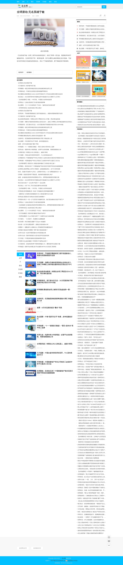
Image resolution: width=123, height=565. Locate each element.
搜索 (104, 7)
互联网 (38, 1)
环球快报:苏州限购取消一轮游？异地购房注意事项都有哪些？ (36, 191)
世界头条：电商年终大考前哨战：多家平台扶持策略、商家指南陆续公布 (39, 149)
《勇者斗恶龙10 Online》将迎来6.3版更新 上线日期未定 (94, 420)
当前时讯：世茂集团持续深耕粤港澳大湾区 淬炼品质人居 (35, 138)
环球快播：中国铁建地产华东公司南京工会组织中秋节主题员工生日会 (39, 160)
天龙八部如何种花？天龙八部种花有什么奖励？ (92, 522)
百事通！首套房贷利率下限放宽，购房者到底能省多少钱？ (35, 174)
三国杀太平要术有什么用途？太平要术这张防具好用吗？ (94, 173)
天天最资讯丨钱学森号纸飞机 (27, 85)
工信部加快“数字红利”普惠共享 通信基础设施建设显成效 (94, 447)
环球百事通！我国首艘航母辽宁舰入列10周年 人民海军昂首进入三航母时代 (100, 289)
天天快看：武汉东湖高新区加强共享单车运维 (91, 262)
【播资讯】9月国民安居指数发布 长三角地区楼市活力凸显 (35, 194)
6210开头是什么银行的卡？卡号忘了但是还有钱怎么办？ (94, 329)
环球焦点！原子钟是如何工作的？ (88, 361)
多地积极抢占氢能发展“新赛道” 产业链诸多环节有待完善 (94, 111)
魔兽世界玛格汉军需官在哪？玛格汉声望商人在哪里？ (94, 162)
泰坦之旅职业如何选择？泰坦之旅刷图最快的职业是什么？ (95, 146)
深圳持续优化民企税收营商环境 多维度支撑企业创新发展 (94, 434)
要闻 (18, 1)
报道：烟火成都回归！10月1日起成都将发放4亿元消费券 (94, 348)
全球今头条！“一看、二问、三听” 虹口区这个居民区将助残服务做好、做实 (100, 479)
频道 (50, 1)
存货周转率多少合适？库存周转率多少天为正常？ (92, 321)
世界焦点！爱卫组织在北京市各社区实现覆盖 (91, 219)
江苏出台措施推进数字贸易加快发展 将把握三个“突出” (94, 463)
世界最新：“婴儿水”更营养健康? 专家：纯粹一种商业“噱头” (95, 493)
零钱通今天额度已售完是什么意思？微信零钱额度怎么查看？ (96, 184)
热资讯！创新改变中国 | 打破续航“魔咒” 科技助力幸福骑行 (95, 498)
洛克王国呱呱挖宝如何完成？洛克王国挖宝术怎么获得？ (94, 383)
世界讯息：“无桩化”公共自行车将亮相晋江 (90, 254)
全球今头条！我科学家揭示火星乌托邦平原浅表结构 (33, 235)
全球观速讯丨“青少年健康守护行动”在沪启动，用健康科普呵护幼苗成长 (99, 474)
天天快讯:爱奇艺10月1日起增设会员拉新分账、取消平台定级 (96, 278)
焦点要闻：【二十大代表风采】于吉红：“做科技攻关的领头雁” (36, 105)
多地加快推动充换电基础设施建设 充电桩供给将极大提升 (94, 444)
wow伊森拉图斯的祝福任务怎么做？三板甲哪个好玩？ (94, 152)
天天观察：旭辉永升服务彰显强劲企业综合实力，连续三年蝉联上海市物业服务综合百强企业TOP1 (47, 122)
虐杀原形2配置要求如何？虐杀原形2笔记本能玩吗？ (93, 530)
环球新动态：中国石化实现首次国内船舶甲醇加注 (33, 91)
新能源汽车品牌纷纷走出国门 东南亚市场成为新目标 (93, 221)
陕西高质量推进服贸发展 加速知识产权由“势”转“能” (93, 240)
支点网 (64, 558)
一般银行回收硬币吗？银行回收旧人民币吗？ (91, 187)
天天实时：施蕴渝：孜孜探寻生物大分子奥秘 (91, 506)
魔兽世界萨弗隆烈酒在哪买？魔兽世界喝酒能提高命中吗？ (95, 165)
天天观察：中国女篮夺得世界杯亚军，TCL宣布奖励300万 (35, 155)
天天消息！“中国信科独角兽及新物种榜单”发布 (32, 238)
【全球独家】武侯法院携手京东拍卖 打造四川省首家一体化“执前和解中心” (100, 136)
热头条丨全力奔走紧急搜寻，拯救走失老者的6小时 (33, 224)
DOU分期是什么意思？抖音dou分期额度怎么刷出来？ (94, 324)
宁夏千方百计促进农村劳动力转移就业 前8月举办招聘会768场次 (97, 227)
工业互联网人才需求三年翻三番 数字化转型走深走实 (93, 235)
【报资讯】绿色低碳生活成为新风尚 (88, 442)
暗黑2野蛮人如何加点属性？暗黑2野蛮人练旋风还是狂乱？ (95, 168)
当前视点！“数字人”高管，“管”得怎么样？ (90, 337)
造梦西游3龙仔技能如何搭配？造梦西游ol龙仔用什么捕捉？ (95, 391)
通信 (32, 1)
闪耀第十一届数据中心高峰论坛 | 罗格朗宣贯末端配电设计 (35, 227)
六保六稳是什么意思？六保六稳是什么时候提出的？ (93, 189)
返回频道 (29, 72)
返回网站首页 (23, 548)
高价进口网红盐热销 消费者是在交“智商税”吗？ (92, 232)
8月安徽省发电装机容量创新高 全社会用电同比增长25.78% (95, 106)
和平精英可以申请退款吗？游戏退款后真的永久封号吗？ (94, 388)
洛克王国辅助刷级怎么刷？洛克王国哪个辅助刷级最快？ (94, 399)
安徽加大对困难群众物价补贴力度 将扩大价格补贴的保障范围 (96, 466)
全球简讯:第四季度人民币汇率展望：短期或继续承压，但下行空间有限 (39, 169)
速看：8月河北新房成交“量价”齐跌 (28, 144)
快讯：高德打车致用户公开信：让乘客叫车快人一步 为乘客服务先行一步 (39, 171)
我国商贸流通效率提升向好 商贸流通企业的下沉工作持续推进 (96, 197)
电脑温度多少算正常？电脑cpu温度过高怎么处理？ (93, 302)
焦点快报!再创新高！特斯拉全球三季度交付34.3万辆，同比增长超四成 (39, 119)
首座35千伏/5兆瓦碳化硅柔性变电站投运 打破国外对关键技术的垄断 (98, 203)
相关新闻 (20, 80)
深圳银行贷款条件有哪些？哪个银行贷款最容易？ (33, 230)
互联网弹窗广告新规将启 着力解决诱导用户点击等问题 (94, 455)
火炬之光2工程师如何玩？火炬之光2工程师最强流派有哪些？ (96, 525)
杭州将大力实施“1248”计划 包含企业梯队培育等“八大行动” (95, 205)
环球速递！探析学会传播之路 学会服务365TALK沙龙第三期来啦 (37, 246)
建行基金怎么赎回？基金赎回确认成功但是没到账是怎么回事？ (96, 415)
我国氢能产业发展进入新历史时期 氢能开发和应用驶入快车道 (96, 119)
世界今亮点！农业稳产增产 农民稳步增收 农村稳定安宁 (94, 366)
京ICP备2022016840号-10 (58, 560)
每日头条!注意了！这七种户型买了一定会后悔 (31, 183)
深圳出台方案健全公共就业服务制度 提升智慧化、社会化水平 (96, 431)
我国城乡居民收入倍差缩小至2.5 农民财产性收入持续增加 (95, 230)
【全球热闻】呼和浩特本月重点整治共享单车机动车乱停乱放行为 (97, 259)
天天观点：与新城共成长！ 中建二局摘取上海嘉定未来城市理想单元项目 (99, 350)
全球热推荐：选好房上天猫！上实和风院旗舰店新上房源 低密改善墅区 (99, 310)
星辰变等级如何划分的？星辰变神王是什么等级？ (92, 176)
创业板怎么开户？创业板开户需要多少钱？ (90, 315)
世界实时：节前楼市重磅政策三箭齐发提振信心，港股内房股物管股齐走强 (40, 113)
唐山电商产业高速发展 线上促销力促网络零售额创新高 (94, 114)
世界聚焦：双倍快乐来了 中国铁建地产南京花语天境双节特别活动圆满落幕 (40, 166)
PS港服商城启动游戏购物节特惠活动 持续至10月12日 (94, 428)
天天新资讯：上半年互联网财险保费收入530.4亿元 (93, 307)
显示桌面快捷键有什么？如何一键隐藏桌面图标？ (92, 299)
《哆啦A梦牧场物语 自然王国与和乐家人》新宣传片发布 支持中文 (97, 423)
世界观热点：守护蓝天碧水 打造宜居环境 (90, 364)
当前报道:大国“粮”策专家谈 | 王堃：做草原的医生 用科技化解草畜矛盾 (98, 267)
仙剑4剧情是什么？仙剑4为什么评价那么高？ (91, 149)
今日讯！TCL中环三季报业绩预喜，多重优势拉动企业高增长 (96, 251)
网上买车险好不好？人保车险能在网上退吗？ (91, 407)
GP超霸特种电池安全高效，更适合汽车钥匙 (91, 195)
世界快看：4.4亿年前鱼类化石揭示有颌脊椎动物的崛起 (94, 246)
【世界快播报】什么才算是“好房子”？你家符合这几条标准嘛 (36, 216)
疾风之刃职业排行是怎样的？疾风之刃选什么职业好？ (94, 528)
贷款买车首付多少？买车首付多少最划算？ (90, 313)
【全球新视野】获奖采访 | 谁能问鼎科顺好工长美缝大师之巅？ (36, 163)
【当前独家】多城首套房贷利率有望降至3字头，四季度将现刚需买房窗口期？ (41, 205)
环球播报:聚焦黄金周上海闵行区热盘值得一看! (32, 135)
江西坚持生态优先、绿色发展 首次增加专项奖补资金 (93, 469)
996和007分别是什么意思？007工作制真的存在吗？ (93, 326)
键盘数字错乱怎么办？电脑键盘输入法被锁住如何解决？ (94, 305)
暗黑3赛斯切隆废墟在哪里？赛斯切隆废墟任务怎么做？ (94, 160)
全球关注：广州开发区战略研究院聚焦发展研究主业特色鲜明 (96, 334)
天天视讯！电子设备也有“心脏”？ (87, 345)
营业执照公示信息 (71, 560)
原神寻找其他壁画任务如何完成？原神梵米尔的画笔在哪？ (95, 377)
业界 (23, 1)
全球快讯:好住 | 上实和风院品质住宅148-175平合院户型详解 (95, 286)
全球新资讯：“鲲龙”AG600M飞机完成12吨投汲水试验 (93, 485)
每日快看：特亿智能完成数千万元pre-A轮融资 (32, 221)
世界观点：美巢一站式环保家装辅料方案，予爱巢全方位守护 (96, 490)
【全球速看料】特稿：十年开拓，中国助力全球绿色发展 (35, 99)
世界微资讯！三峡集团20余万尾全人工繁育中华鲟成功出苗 (95, 495)
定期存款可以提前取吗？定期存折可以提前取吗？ (92, 179)
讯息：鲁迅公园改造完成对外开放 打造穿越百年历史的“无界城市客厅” (98, 133)
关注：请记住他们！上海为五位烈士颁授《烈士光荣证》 (94, 144)
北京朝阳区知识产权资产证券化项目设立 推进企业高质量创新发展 (97, 122)
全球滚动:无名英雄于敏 (25, 83)
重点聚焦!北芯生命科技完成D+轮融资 (89, 356)
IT (27, 1)
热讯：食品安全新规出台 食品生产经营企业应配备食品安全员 (96, 511)
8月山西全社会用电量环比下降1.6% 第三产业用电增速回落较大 (96, 108)
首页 (109, 537)
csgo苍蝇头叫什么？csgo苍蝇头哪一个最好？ (91, 154)
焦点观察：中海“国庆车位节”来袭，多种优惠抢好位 (33, 141)
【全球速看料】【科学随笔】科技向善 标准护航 (92, 273)
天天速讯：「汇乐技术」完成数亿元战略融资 (31, 219)
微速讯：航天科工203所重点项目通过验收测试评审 (93, 353)
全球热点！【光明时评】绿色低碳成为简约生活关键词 (94, 224)
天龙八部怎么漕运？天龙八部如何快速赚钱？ (91, 372)
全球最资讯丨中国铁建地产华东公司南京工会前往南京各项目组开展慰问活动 (41, 158)
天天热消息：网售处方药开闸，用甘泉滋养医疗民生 (93, 509)
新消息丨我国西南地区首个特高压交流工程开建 (92, 138)
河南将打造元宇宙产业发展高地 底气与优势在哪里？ (93, 439)
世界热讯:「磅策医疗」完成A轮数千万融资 (90, 342)
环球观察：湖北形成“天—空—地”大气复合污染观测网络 (94, 270)
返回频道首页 (37, 548)
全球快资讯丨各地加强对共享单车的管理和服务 (92, 264)
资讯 (55, 1)
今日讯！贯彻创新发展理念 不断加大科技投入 (91, 358)
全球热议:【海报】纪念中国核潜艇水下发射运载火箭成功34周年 (97, 487)
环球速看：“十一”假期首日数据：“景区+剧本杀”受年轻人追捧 (36, 146)
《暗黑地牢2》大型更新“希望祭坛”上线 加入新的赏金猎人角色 (96, 426)
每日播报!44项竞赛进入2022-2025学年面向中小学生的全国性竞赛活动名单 (40, 94)
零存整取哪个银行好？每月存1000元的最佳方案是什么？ (94, 409)
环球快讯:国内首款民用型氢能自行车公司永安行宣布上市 (94, 482)
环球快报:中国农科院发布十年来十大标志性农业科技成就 (94, 211)
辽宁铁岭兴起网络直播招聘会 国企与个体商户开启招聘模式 (95, 450)
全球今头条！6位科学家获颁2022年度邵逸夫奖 (32, 232)
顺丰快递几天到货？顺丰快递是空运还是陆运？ (92, 412)
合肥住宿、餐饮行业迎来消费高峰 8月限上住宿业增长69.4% (95, 243)
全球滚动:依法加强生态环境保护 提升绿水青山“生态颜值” (94, 340)
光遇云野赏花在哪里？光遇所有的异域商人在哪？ (92, 380)
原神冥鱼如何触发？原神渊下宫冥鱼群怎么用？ (92, 393)
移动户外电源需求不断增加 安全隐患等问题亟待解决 (93, 460)
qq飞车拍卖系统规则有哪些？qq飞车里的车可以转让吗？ (94, 385)
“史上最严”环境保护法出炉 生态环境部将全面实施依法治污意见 (96, 200)
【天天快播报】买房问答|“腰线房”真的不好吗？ (32, 213)
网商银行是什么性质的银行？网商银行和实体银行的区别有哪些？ (97, 181)
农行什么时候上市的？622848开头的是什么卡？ (92, 404)
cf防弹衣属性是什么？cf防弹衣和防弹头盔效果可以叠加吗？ (95, 396)
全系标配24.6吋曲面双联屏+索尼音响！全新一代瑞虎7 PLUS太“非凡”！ (99, 192)
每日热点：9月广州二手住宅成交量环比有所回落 (32, 185)
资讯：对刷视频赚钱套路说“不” (87, 297)
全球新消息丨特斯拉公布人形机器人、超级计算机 (33, 152)
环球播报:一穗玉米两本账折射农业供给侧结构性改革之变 (35, 88)
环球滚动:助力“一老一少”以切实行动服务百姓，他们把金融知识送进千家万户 (41, 199)
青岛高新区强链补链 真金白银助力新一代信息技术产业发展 (95, 417)
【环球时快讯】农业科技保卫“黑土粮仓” (30, 108)
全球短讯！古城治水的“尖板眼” (87, 256)
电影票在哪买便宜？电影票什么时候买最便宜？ (92, 318)
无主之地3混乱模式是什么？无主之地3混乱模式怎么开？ (94, 401)
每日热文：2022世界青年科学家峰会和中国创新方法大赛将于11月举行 (39, 97)
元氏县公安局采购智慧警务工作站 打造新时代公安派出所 (95, 501)
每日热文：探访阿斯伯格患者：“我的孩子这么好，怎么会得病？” (97, 503)
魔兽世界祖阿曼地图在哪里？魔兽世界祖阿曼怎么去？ (94, 170)
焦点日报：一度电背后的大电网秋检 (88, 458)
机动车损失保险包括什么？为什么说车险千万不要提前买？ (95, 332)
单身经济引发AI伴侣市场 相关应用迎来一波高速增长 (93, 124)
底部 (109, 545)
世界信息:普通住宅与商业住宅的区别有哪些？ (31, 196)
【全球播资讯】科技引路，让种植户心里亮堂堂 (92, 436)
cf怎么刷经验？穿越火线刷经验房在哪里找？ (91, 533)
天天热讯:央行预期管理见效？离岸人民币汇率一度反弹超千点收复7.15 (98, 452)
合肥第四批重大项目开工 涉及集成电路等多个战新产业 (94, 208)
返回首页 (20, 72)
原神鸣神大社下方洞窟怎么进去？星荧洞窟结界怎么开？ (94, 157)
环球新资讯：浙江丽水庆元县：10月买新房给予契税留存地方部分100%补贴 (40, 124)
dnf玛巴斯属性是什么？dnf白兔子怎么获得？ (91, 375)
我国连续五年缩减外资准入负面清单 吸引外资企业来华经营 (95, 238)
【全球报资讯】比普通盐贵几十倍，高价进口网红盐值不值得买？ (97, 213)
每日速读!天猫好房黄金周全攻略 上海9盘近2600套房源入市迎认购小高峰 (99, 294)
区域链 (44, 1)
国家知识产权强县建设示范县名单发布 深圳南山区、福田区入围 (96, 116)
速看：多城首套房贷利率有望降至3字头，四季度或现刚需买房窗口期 (38, 177)
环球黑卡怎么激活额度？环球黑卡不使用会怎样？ (33, 241)
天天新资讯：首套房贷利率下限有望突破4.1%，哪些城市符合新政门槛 (39, 244)
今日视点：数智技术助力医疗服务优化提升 (90, 275)
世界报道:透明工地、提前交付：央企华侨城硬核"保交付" (94, 291)
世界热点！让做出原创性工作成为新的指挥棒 (31, 102)
